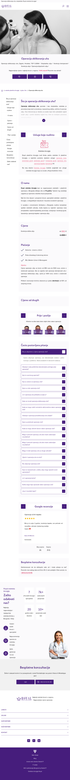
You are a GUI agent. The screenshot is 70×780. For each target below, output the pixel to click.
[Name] (68, 6)
